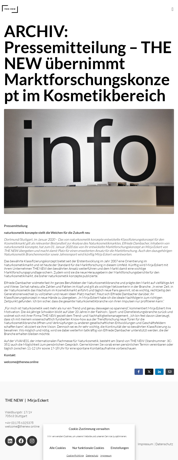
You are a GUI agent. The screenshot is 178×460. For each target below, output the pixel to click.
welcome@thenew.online (22, 426)
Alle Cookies (58, 448)
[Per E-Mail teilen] (170, 372)
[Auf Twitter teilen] (149, 372)
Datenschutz (92, 455)
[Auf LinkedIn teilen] (159, 372)
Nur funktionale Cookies (88, 448)
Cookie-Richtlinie (75, 455)
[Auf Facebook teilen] (139, 372)
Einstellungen (120, 448)
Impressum (106, 455)
